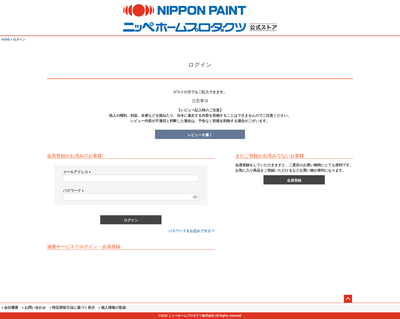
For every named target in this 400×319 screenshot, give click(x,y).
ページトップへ (348, 299)
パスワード (74, 190)
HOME (5, 39)
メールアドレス (77, 172)
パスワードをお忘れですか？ (191, 231)
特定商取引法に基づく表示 (73, 307)
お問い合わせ (35, 307)
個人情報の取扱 (113, 307)
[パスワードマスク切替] (194, 197)
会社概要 (11, 307)
